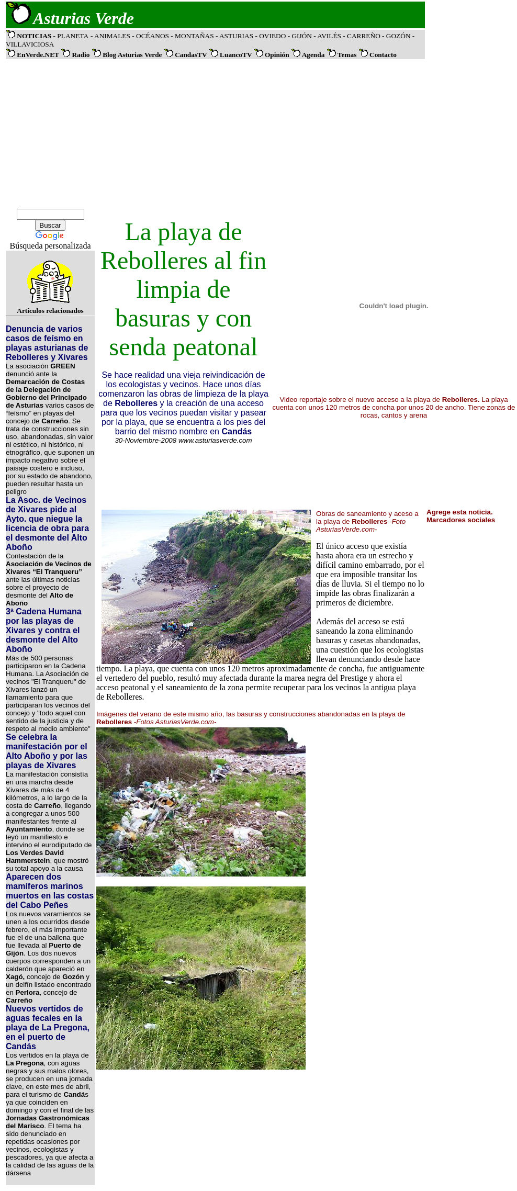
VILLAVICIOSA (30, 44)
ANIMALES (113, 36)
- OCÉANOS (151, 36)
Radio (80, 55)
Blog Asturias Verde (132, 55)
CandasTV (192, 55)
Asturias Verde (83, 18)
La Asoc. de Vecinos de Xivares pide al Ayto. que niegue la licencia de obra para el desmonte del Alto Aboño (47, 524)
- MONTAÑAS (193, 36)
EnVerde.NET (38, 55)
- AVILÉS (328, 36)
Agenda (313, 55)
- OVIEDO (271, 36)
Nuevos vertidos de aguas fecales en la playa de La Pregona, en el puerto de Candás (47, 1027)
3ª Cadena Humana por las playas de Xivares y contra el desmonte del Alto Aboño (44, 630)
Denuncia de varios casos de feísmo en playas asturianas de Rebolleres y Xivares (47, 343)
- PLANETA (70, 36)
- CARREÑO (362, 36)
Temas (347, 55)
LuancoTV (236, 55)
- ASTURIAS (235, 36)
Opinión (277, 55)
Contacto (383, 55)
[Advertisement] (215, 134)
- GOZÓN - (398, 36)
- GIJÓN (300, 36)
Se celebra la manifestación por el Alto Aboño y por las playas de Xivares (46, 751)
